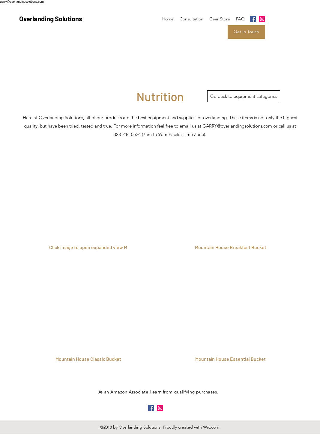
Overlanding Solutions (50, 19)
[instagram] (262, 19)
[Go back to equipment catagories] (243, 96)
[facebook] (253, 19)
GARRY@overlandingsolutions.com (237, 126)
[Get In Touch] (246, 32)
